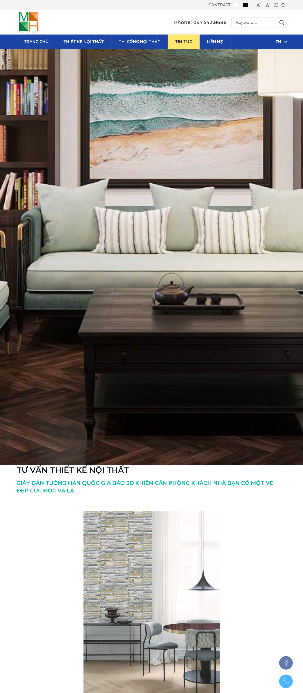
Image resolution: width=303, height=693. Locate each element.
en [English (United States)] (278, 42)
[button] (277, 22)
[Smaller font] (268, 5)
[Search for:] (259, 22)
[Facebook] (286, 663)
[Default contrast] (236, 5)
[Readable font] (275, 5)
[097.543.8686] (286, 681)
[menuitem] (36, 42)
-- (18, 502)
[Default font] (283, 5)
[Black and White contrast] (245, 5)
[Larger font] (259, 5)
